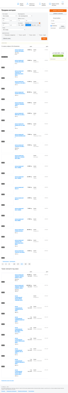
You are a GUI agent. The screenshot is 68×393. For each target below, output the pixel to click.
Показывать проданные (10, 35)
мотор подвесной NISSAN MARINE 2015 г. (20, 136)
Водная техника (20, 4)
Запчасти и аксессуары (30, 4)
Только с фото (32, 35)
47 (18, 264)
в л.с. (5, 23)
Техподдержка (31, 391)
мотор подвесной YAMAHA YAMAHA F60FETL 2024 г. (19, 276)
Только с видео (42, 35)
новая (22, 25)
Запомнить (54, 25)
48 (21, 264)
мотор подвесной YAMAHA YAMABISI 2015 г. (19, 104)
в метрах (21, 18)
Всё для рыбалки (42, 4)
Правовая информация (22, 391)
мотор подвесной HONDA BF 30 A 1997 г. (20, 125)
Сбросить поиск (6, 38)
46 (14, 264)
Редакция (3, 391)
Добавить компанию (58, 13)
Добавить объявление (58, 10)
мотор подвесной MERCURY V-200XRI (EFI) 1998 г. (19, 157)
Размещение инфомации (11, 391)
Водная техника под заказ (54, 4)
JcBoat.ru (8, 2)
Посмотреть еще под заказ (7, 380)
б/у (19, 25)
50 (29, 264)
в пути (38, 25)
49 (25, 264)
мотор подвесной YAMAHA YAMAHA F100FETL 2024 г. (19, 287)
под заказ (34, 25)
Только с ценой (22, 35)
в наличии (28, 25)
